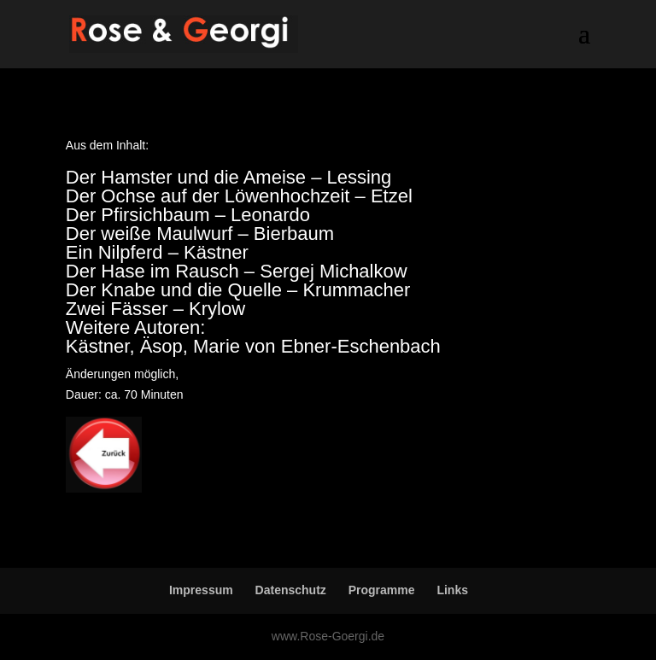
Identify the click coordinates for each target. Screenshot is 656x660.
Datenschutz (290, 590)
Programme (381, 590)
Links (452, 590)
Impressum (201, 590)
